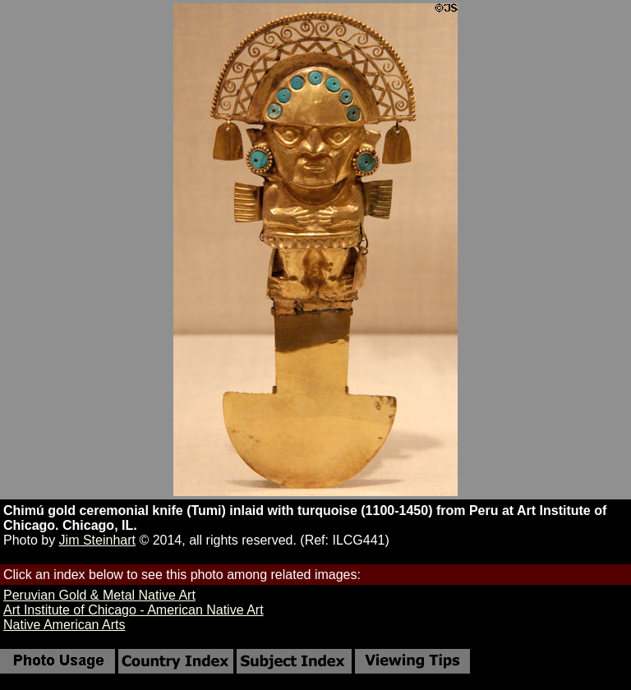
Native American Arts (64, 625)
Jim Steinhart (97, 540)
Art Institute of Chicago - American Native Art (133, 610)
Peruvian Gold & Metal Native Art (99, 595)
